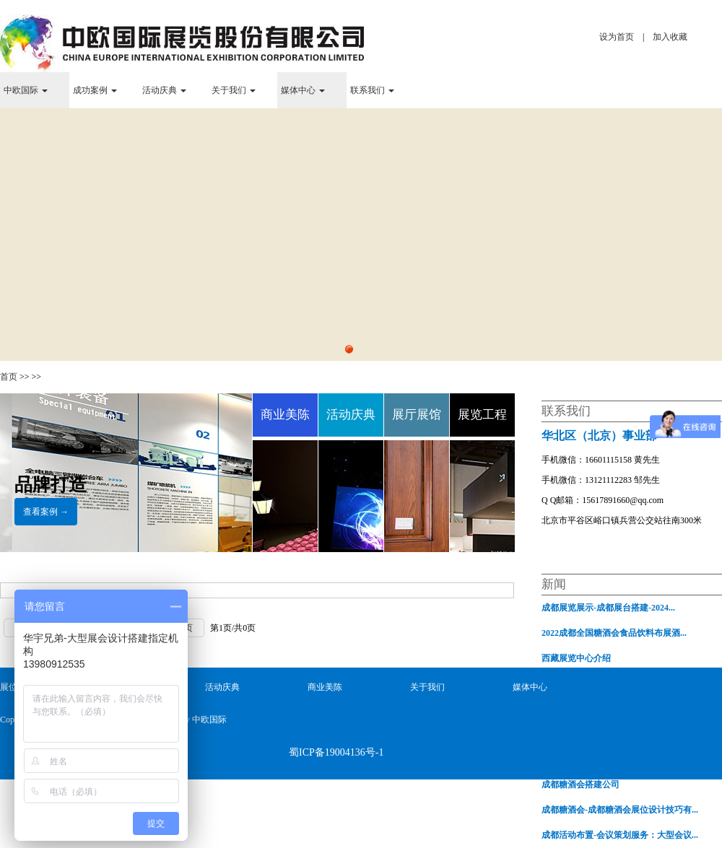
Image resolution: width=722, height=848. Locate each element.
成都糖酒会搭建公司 (580, 784)
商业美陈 (325, 687)
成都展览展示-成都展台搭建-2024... (608, 608)
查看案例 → (46, 512)
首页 (8, 377)
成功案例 (95, 90)
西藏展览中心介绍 (576, 658)
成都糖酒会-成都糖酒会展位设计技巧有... (620, 810)
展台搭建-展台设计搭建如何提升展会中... (620, 683)
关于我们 (234, 90)
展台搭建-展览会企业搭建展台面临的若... (620, 709)
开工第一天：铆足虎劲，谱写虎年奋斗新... (623, 759)
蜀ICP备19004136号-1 (336, 752)
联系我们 (372, 90)
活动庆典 (164, 90)
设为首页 (616, 37)
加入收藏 (670, 37)
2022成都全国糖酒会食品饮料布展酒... (614, 633)
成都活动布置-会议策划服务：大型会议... (620, 835)
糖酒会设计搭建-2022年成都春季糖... (611, 734)
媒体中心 (303, 90)
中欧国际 (26, 90)
